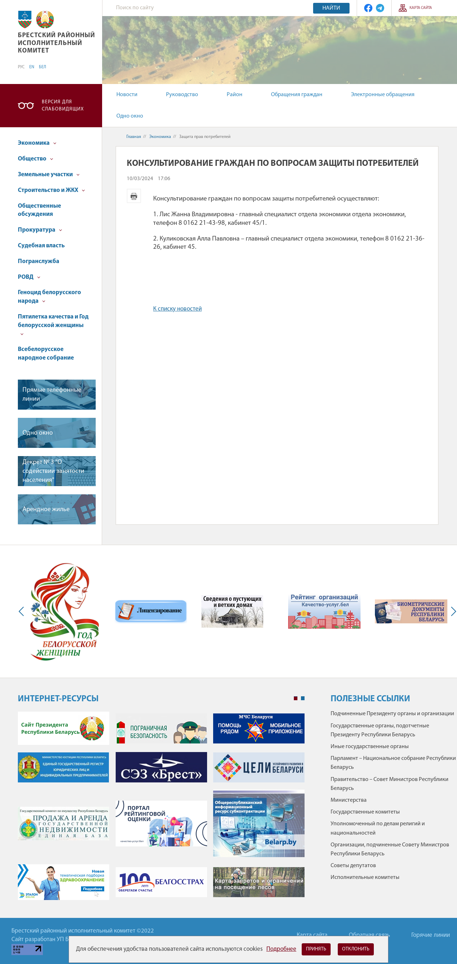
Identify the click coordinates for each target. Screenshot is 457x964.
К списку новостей (177, 309)
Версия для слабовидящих (63, 105)
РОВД (29, 277)
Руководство (182, 95)
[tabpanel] (161, 809)
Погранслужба (38, 261)
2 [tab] (303, 698)
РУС (21, 67)
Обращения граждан (296, 95)
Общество (35, 159)
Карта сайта (421, 8)
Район (234, 95)
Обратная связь (369, 935)
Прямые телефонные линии (51, 394)
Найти (331, 8)
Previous (23, 611)
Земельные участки (49, 175)
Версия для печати (134, 196)
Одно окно (129, 116)
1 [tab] (295, 698)
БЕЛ (42, 67)
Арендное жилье (46, 509)
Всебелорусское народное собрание (46, 353)
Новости (126, 95)
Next (452, 611)
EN (31, 67)
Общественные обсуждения (39, 210)
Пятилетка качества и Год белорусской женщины (53, 325)
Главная (133, 137)
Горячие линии (430, 935)
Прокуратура (40, 230)
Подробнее (281, 949)
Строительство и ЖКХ (51, 190)
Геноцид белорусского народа (49, 297)
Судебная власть (41, 246)
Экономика (37, 143)
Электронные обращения (383, 95)
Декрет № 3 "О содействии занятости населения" (53, 471)
